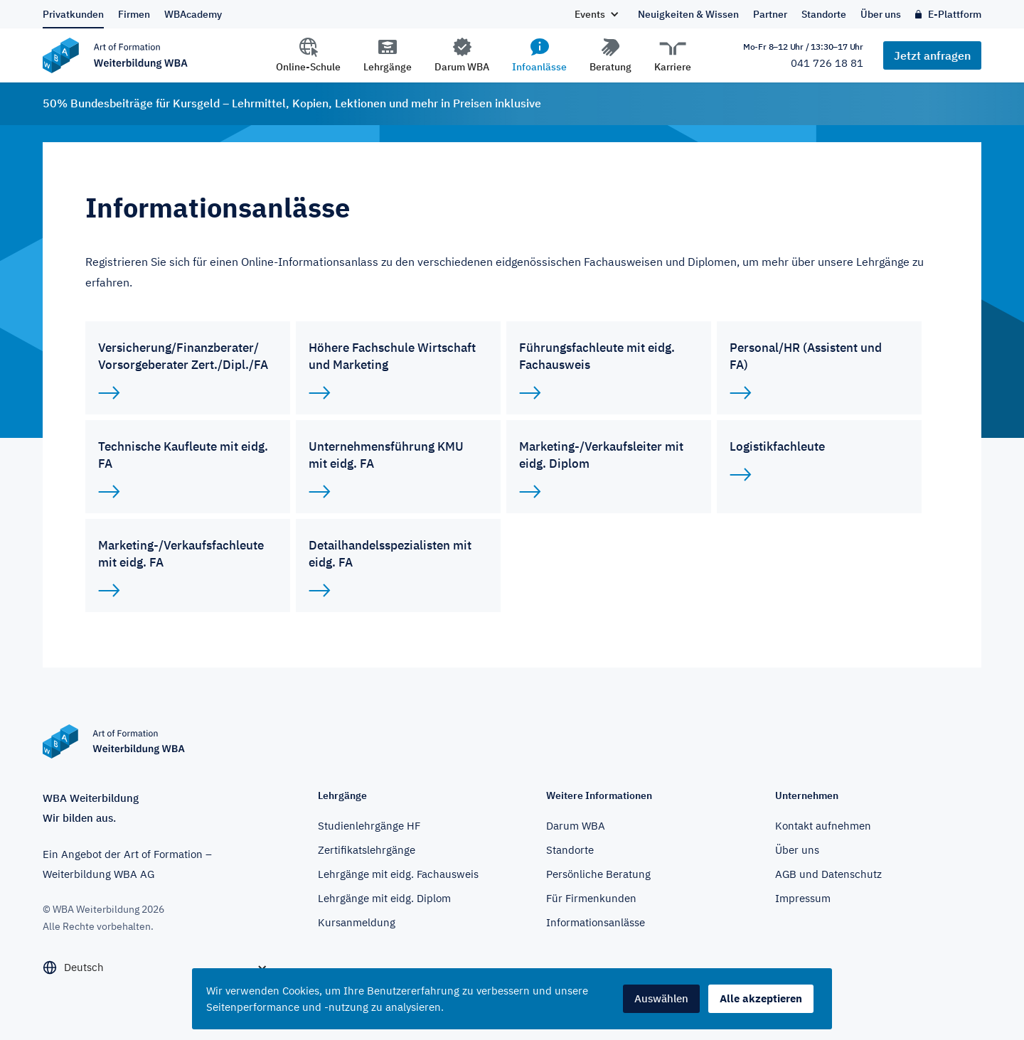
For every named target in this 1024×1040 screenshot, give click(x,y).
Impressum (803, 898)
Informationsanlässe (595, 922)
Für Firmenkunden (591, 898)
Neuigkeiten (688, 14)
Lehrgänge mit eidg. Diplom (384, 898)
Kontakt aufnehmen (823, 825)
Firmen (134, 14)
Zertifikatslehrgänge (366, 850)
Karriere (672, 66)
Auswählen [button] (661, 998)
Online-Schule (308, 66)
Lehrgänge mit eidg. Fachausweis (398, 874)
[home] (168, 55)
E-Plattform (954, 14)
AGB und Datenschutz (828, 874)
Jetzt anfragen (932, 55)
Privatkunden (73, 14)
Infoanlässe (539, 66)
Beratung (610, 66)
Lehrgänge (387, 66)
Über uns (880, 14)
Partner (770, 14)
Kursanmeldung (356, 922)
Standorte (823, 14)
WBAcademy (193, 14)
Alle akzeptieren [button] (761, 998)
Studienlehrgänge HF (369, 825)
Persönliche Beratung (598, 874)
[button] (596, 14)
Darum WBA (461, 66)
